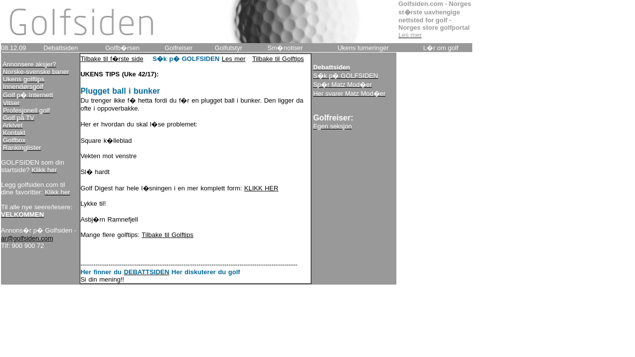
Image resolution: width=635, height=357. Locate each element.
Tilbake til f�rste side (111, 58)
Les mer (234, 58)
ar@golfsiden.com (27, 238)
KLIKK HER (261, 188)
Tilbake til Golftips (278, 58)
